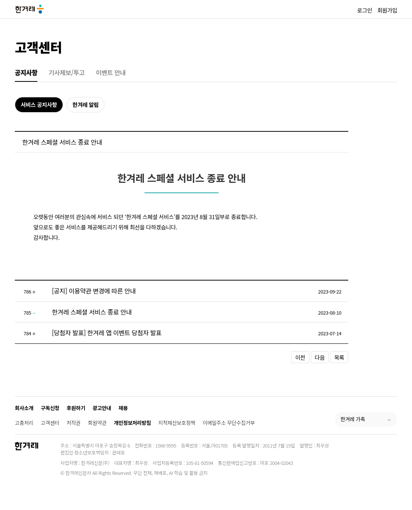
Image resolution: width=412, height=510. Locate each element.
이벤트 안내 (111, 72)
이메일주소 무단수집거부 (229, 422)
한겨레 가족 (352, 419)
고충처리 (24, 422)
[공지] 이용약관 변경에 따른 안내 (94, 290)
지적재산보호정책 (176, 422)
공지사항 (26, 72)
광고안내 (102, 408)
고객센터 (38, 46)
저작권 (73, 422)
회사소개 (24, 408)
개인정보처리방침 (132, 422)
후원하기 (76, 408)
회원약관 (97, 422)
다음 (320, 357)
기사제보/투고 (67, 72)
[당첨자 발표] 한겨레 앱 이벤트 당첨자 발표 (107, 332)
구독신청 (50, 408)
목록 (339, 357)
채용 (123, 408)
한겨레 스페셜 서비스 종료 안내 (92, 311)
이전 (300, 357)
